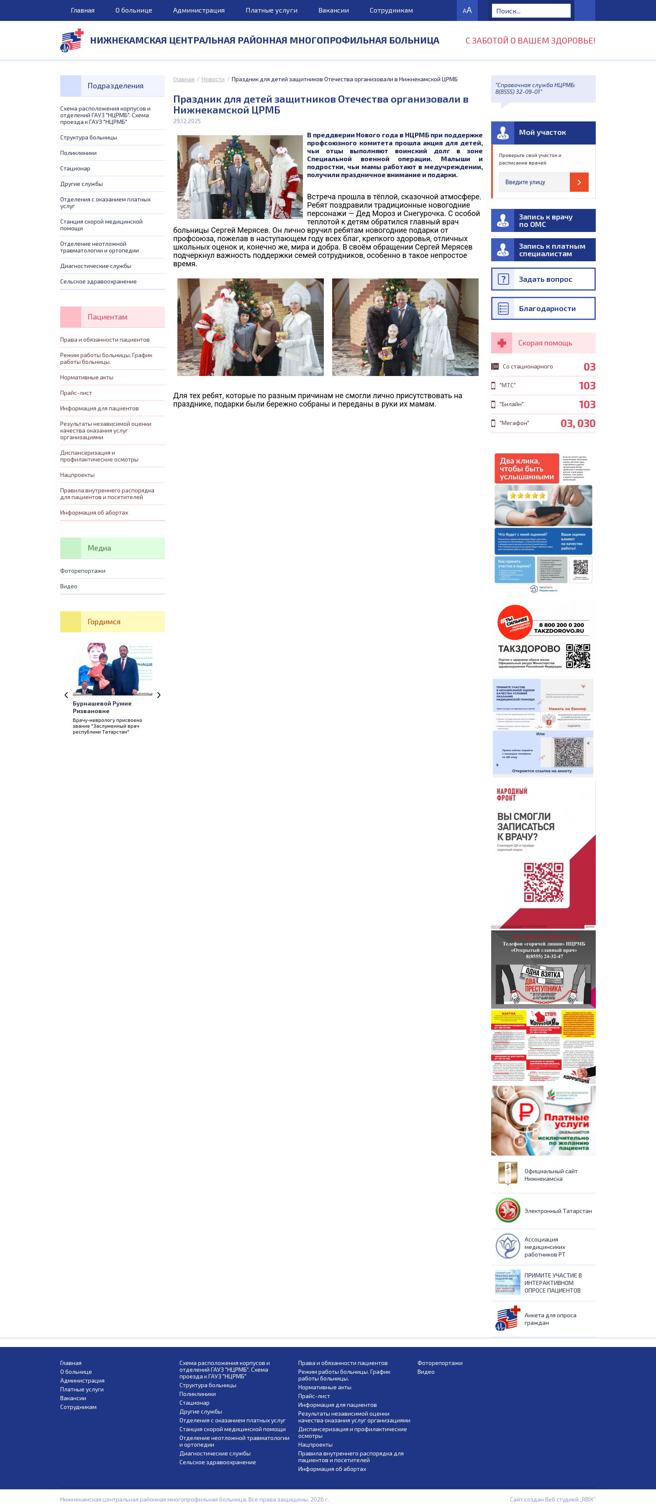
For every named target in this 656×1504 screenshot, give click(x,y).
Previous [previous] (66, 695)
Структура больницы (88, 137)
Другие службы (81, 183)
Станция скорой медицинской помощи (101, 225)
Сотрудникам (391, 10)
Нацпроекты (77, 474)
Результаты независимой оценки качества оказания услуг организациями (105, 430)
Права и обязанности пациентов (105, 339)
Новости (213, 78)
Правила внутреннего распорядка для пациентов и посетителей (107, 493)
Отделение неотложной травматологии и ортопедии (99, 247)
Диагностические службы (95, 265)
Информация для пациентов (99, 408)
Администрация (199, 10)
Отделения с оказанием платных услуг (105, 202)
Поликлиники (78, 152)
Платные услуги (271, 10)
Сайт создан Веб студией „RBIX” (553, 1499)
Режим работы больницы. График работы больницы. (106, 358)
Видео (68, 586)
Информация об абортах (94, 512)
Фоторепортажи (82, 570)
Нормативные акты (86, 377)
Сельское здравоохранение (98, 281)
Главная (83, 10)
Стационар (75, 168)
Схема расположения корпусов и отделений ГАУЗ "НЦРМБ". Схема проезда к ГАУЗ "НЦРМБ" (105, 115)
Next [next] (158, 695)
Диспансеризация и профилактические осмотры (99, 456)
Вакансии (333, 10)
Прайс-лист (76, 392)
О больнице (133, 10)
